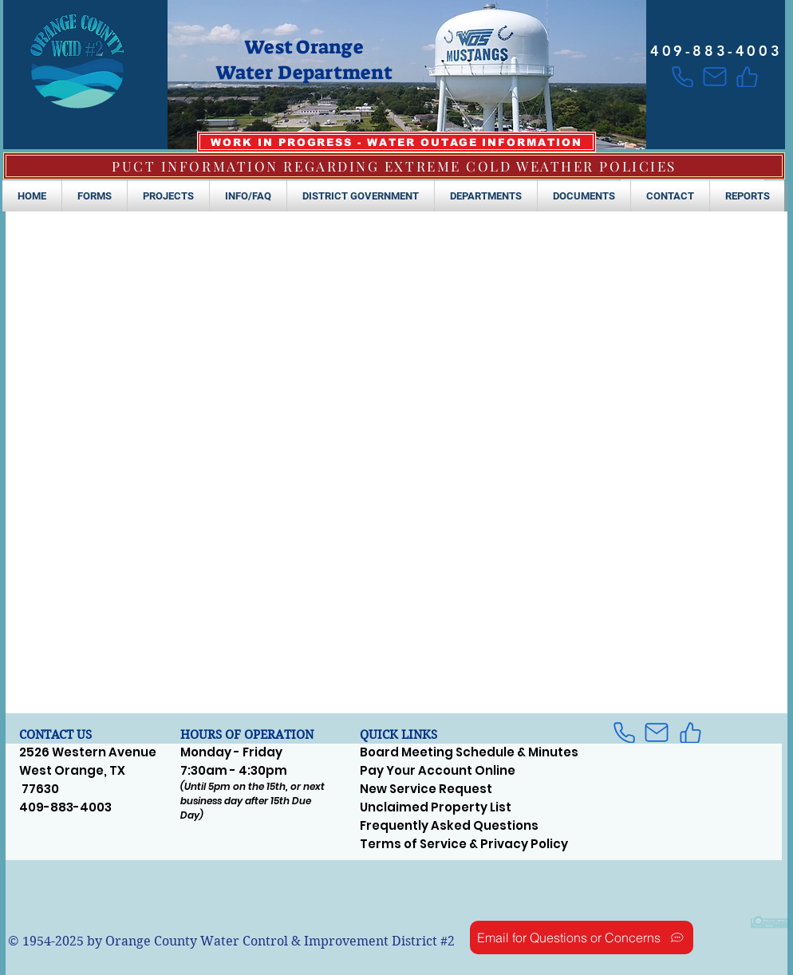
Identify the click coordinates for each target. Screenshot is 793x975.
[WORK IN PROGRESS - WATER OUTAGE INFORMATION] (396, 142)
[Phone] (682, 76)
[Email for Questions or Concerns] (581, 937)
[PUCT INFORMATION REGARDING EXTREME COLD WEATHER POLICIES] (394, 166)
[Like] (747, 76)
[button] (94, 195)
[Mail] (714, 76)
